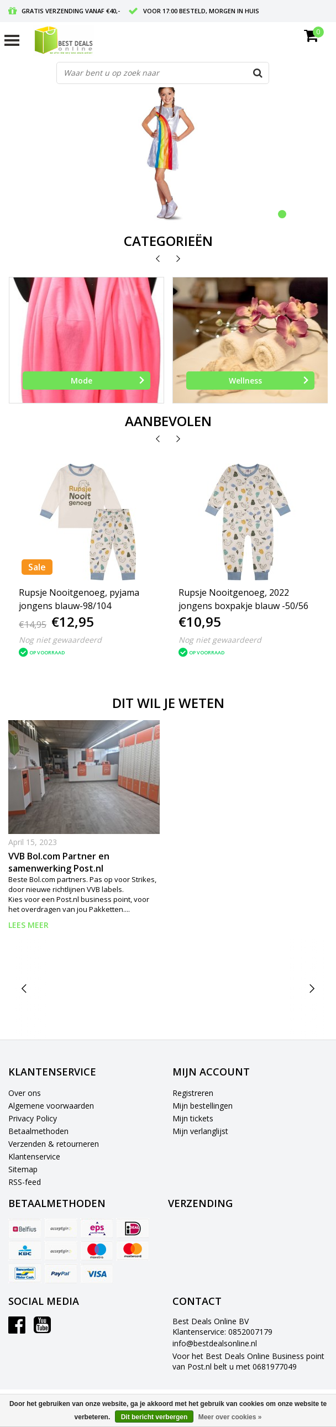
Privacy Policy (32, 1118)
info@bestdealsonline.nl (214, 1343)
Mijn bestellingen (202, 1105)
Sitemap (23, 1169)
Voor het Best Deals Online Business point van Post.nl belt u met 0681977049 (248, 1361)
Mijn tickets (192, 1118)
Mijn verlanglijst (200, 1131)
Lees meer (28, 925)
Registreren (192, 1093)
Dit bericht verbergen (154, 1417)
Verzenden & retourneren (53, 1144)
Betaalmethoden (38, 1131)
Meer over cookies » (230, 1417)
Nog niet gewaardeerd (60, 639)
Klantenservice (34, 1156)
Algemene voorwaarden (51, 1105)
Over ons (24, 1093)
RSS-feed (24, 1182)
